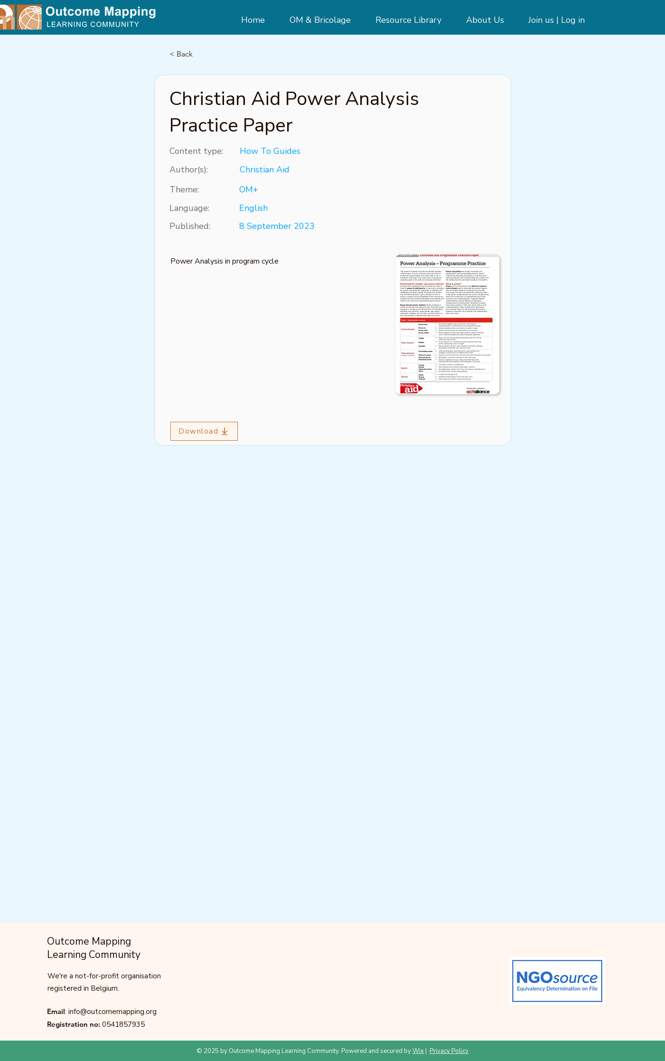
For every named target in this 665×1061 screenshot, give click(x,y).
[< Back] (200, 54)
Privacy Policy (449, 1051)
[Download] (204, 431)
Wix (418, 1051)
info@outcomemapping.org (112, 1011)
